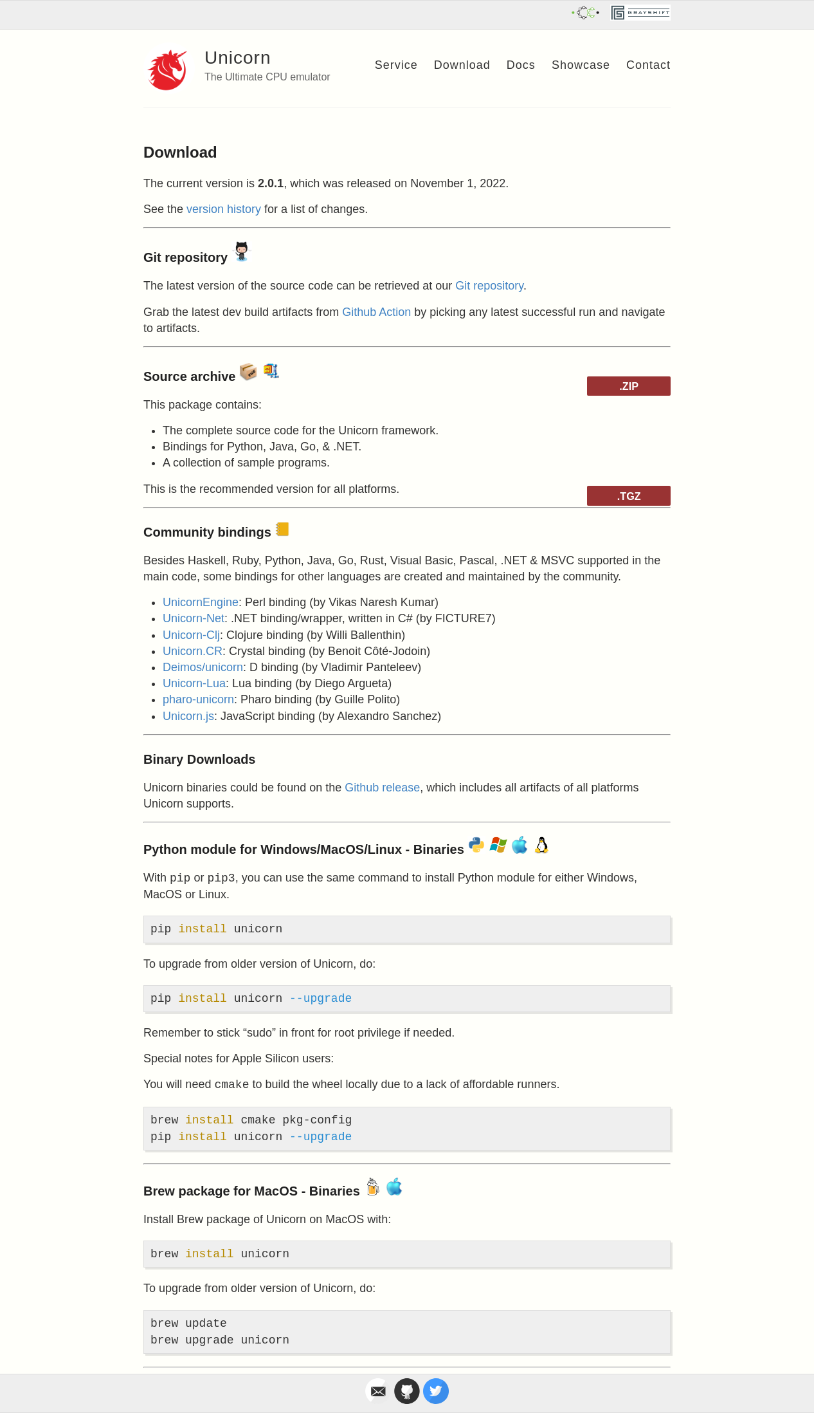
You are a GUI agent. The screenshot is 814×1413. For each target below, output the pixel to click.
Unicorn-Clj (191, 635)
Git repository (489, 285)
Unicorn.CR (192, 651)
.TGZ (629, 496)
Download (462, 65)
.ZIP (628, 386)
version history (223, 209)
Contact (648, 65)
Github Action (376, 312)
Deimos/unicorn (203, 667)
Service (396, 65)
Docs (521, 65)
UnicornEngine (201, 602)
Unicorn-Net (193, 618)
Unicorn (237, 58)
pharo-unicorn (198, 699)
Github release (382, 787)
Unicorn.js (188, 716)
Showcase (581, 65)
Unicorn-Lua (194, 683)
